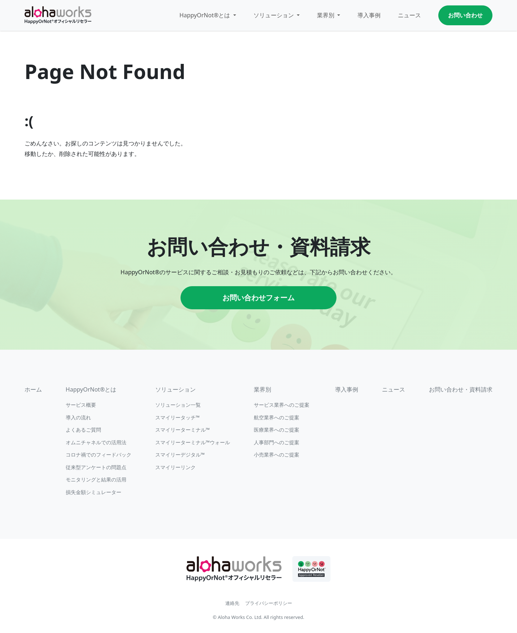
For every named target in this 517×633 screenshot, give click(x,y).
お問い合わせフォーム (258, 297)
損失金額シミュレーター (93, 492)
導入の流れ (78, 417)
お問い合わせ (465, 15)
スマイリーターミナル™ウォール (192, 442)
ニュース (409, 15)
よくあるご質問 (83, 429)
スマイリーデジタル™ (180, 454)
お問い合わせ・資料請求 (460, 389)
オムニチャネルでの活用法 (96, 442)
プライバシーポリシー (268, 603)
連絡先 (232, 603)
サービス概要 (81, 404)
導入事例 (369, 15)
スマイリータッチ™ (177, 417)
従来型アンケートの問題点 (96, 467)
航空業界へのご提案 (276, 417)
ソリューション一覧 (178, 404)
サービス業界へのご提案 (281, 404)
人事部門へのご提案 (276, 442)
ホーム (33, 389)
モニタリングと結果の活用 (96, 479)
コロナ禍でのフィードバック (98, 454)
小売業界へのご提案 (276, 454)
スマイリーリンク (175, 467)
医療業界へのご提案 (276, 429)
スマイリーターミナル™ (182, 429)
